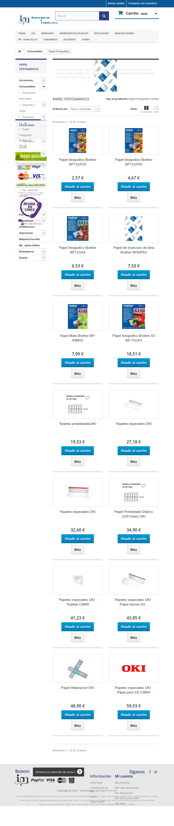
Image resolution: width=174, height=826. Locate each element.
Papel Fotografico (25, 132)
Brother (25, 287)
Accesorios (69, 39)
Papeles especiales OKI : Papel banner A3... (134, 602)
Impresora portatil (26, 144)
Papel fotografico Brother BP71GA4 (77, 250)
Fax (33, 33)
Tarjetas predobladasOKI (77, 424)
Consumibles (50, 39)
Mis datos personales (127, 798)
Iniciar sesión (116, 3)
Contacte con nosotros (143, 3)
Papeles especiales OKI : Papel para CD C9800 (134, 690)
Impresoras (47, 33)
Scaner (85, 39)
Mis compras (122, 782)
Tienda (22, 33)
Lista (156, 109)
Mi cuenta (124, 776)
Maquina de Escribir (28, 193)
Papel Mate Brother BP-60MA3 (78, 338)
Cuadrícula (146, 109)
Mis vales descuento (127, 787)
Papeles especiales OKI (134, 424)
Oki (23, 293)
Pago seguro (97, 801)
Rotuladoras (101, 33)
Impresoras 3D (30, 208)
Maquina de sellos (28, 180)
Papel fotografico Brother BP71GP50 (133, 162)
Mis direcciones (124, 792)
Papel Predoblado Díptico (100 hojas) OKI (133, 514)
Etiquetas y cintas (27, 107)
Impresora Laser (26, 120)
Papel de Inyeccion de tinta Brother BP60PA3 (133, 250)
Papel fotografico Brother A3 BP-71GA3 (134, 338)
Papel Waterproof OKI (77, 688)
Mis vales (120, 803)
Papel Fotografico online (144, 98)
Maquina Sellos (27, 39)
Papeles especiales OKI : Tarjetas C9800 (78, 602)
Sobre (93, 796)
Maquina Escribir (124, 33)
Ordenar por (60, 108)
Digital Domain (108, 810)
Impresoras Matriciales (27, 95)
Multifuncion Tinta (28, 156)
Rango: (19, 306)
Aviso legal (96, 782)
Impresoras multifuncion (74, 33)
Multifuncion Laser (27, 168)
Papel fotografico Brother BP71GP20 (77, 162)
